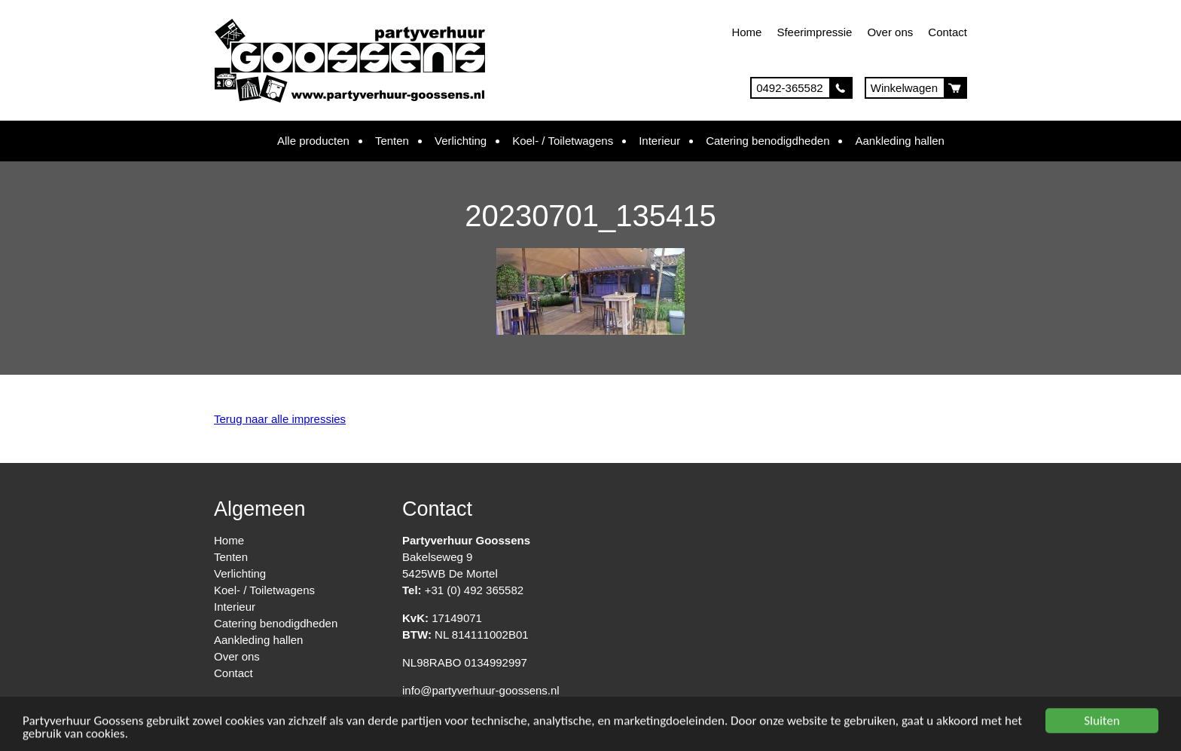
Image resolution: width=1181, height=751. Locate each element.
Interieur (659, 140)
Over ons (890, 32)
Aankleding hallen (899, 140)
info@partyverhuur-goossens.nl (481, 690)
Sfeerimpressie (814, 32)
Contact (947, 32)
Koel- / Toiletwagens (562, 140)
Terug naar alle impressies (280, 418)
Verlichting (461, 140)
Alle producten (313, 140)
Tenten (392, 140)
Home (746, 32)
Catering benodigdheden (767, 140)
